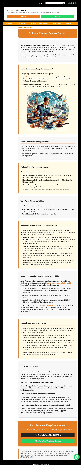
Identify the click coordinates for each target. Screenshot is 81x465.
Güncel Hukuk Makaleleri (39, 23)
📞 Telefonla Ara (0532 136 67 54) (48, 435)
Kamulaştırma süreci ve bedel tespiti (58, 283)
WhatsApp (57, 16)
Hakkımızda (57, 23)
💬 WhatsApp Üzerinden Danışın (48, 441)
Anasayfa (9, 23)
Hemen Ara (23, 16)
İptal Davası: (27, 77)
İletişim (68, 23)
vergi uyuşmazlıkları (49, 305)
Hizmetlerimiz (21, 23)
